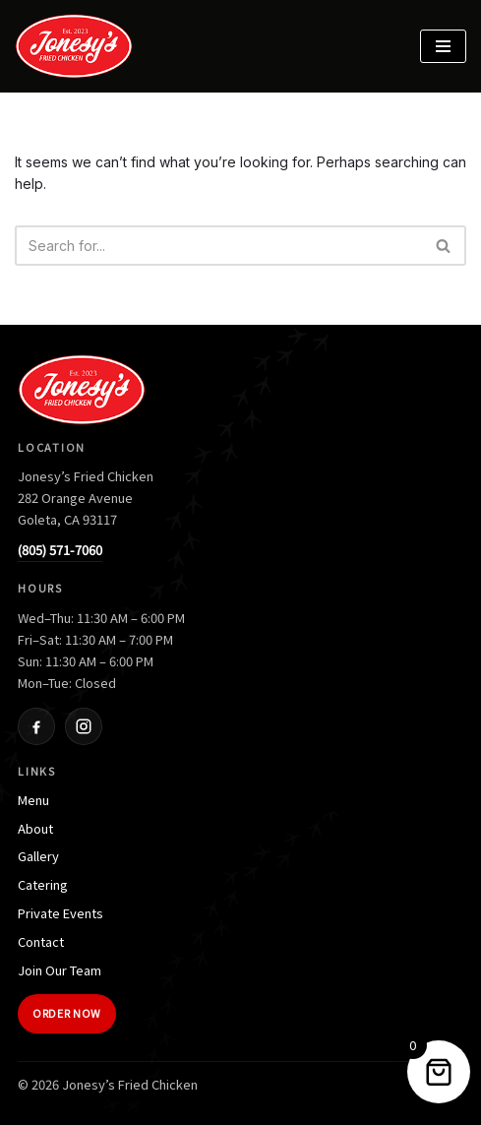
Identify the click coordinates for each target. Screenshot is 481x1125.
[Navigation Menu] (443, 46)
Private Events (60, 913)
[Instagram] (83, 726)
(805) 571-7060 (60, 549)
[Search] (218, 245)
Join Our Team (59, 970)
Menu (33, 799)
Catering (43, 884)
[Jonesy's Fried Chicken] (79, 46)
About (35, 828)
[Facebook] (36, 726)
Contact (41, 941)
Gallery (38, 855)
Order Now (66, 1013)
